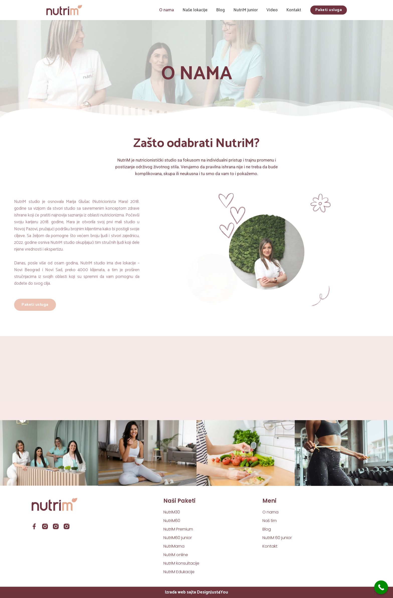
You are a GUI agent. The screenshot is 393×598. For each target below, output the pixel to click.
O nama (166, 10)
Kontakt (293, 10)
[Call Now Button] (381, 587)
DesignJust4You (212, 592)
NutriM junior (245, 10)
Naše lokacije (195, 10)
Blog (220, 10)
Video (272, 10)
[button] (328, 10)
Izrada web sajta (180, 592)
